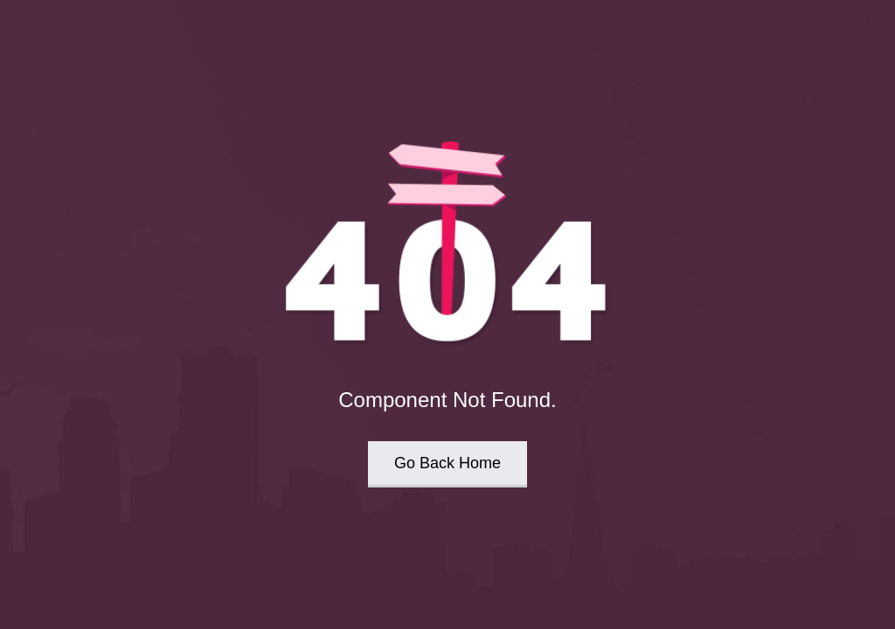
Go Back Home (447, 463)
